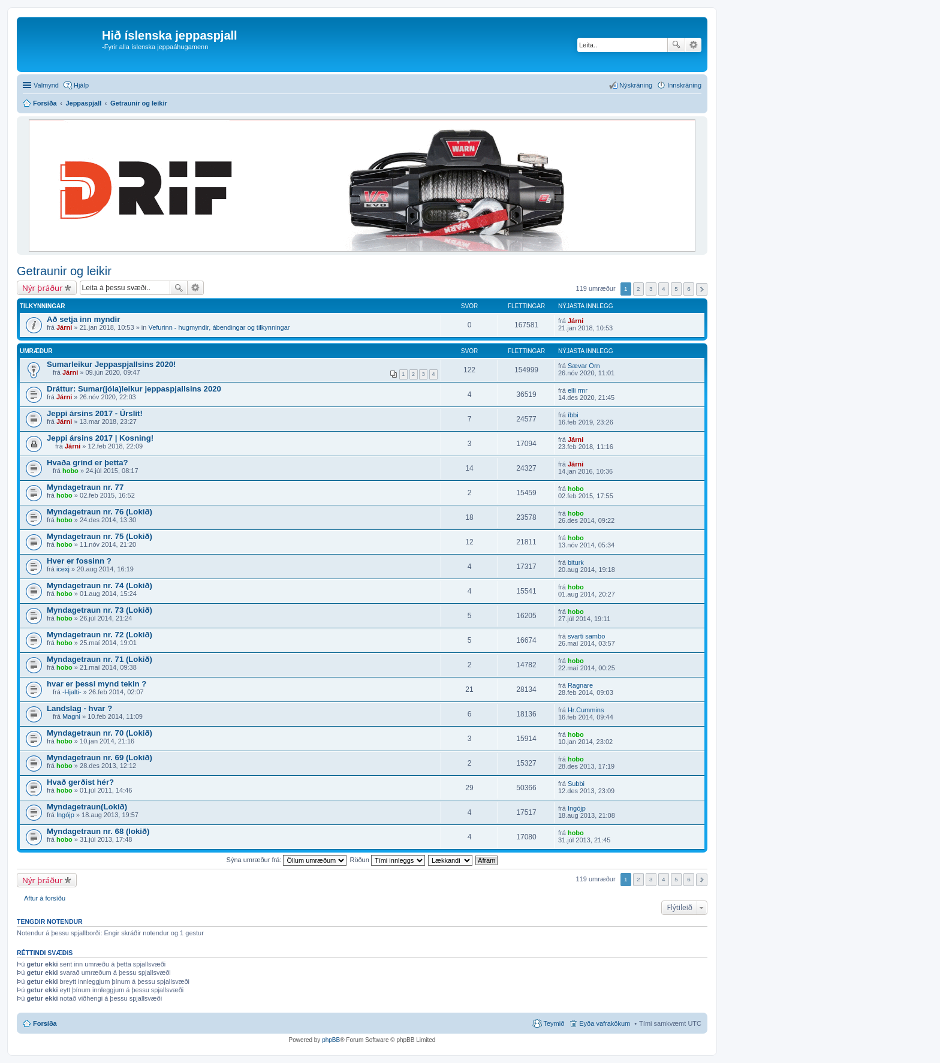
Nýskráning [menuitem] (635, 85)
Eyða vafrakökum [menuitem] (604, 1023)
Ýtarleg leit (693, 45)
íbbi (573, 414)
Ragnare (580, 685)
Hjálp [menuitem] (81, 85)
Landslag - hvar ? (79, 708)
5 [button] (676, 288)
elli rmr (578, 390)
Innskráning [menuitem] (684, 85)
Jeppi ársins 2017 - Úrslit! (95, 413)
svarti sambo (586, 636)
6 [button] (689, 288)
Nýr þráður (42, 287)
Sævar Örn (584, 365)
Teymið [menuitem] (553, 1023)
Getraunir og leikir (64, 271)
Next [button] (701, 289)
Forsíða (45, 1023)
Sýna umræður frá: (287, 859)
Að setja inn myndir (83, 319)
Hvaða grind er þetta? (87, 462)
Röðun (387, 859)
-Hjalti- (72, 691)
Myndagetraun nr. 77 (85, 487)
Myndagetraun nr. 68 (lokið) (98, 831)
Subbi (576, 783)
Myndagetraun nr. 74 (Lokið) (99, 585)
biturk (576, 562)
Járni (64, 327)
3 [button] (651, 288)
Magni (71, 716)
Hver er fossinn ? (79, 560)
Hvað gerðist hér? (80, 782)
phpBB (331, 1040)
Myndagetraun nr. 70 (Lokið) (99, 732)
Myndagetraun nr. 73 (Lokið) (99, 610)
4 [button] (663, 288)
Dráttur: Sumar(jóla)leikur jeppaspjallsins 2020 (134, 388)
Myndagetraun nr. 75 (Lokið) (99, 536)
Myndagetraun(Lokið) (87, 806)
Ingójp (65, 814)
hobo (70, 470)
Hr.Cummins (586, 709)
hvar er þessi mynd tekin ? (96, 683)
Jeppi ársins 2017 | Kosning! (100, 437)
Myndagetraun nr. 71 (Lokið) (99, 659)
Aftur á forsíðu (44, 898)
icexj (63, 569)
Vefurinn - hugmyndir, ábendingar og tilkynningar (219, 327)
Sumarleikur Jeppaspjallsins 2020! (111, 364)
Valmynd (46, 85)
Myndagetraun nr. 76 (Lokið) (99, 511)
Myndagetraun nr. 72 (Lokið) (99, 634)
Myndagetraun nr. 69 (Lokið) (99, 757)
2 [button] (638, 288)
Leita (676, 45)
